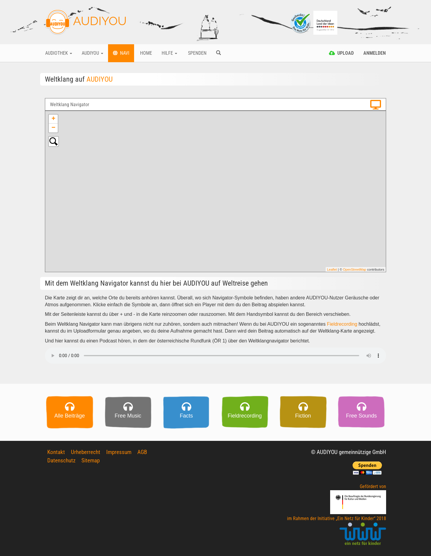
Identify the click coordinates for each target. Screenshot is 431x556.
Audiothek (58, 53)
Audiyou (92, 53)
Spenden (197, 53)
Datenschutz (61, 460)
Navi (121, 53)
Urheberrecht (85, 452)
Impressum (118, 452)
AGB (142, 452)
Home (145, 53)
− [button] (53, 128)
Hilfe (169, 53)
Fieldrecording (342, 324)
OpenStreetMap (354, 269)
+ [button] (53, 119)
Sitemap (90, 460)
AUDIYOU (86, 22)
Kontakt (56, 452)
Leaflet (332, 269)
